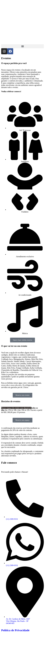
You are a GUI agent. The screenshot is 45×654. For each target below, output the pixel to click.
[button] (22, 46)
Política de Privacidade (15, 630)
